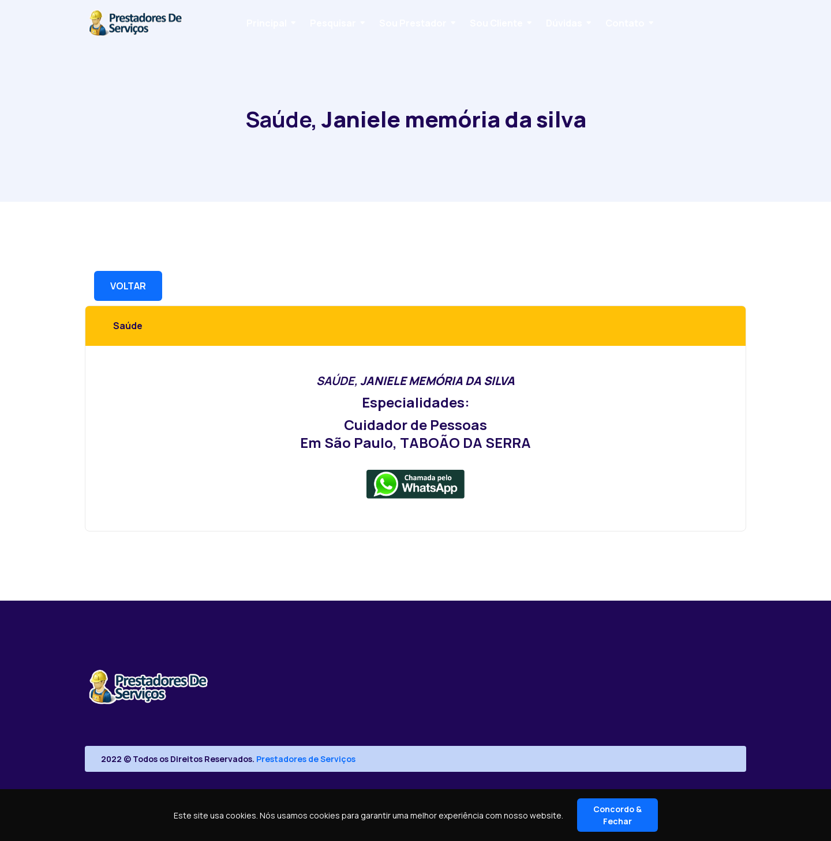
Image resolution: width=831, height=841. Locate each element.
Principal (266, 23)
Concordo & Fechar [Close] (617, 815)
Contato (625, 23)
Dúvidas (564, 23)
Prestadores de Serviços (305, 758)
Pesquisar (333, 23)
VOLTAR (128, 286)
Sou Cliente (496, 23)
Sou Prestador (413, 23)
